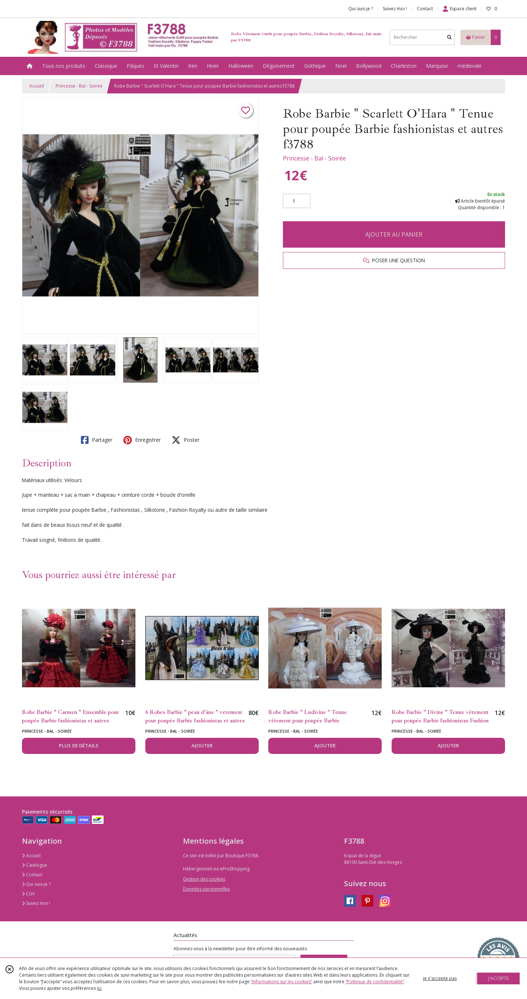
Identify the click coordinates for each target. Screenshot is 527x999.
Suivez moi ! (36, 903)
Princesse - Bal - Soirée (79, 86)
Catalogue (34, 865)
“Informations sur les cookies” (281, 981)
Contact (425, 8)
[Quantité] (296, 201)
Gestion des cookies (204, 879)
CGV (28, 894)
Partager (96, 440)
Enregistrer (142, 440)
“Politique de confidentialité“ (374, 981)
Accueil (36, 86)
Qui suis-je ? (36, 884)
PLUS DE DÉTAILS (78, 745)
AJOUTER (202, 745)
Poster (185, 440)
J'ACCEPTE (498, 978)
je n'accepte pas (440, 978)
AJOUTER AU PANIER (393, 234)
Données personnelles (206, 889)
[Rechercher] (449, 37)
